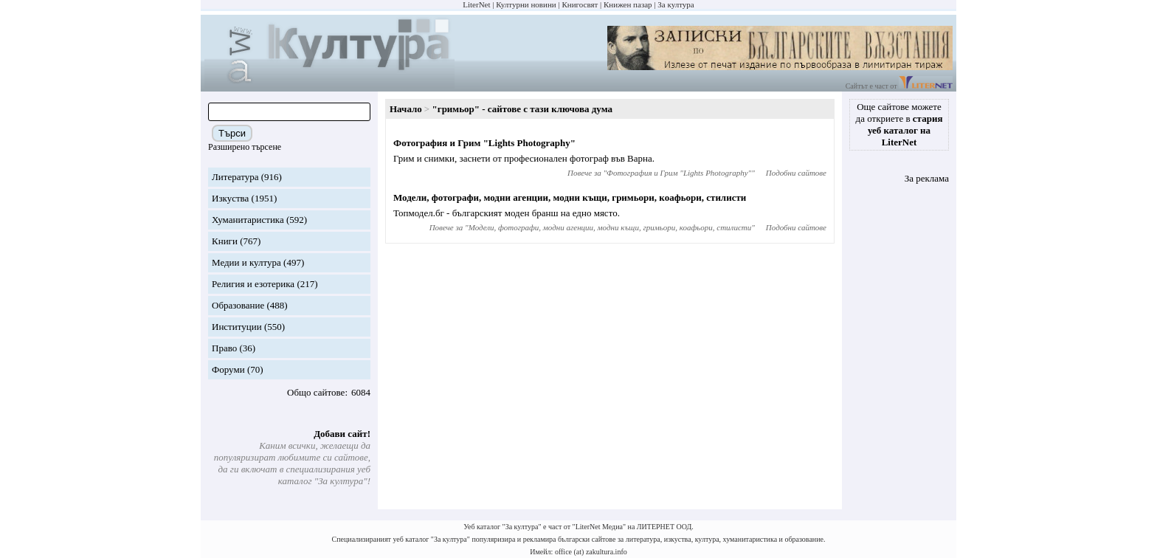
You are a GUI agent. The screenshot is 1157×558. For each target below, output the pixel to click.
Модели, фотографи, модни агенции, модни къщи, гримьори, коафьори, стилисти (569, 197)
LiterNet (476, 4)
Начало (406, 108)
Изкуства (230, 198)
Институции (237, 326)
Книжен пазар (628, 4)
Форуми (228, 369)
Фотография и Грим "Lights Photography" (484, 142)
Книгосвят (580, 4)
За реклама (927, 178)
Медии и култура (246, 262)
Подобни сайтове (796, 172)
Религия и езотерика (253, 283)
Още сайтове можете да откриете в (899, 124)
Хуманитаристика (248, 219)
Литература (235, 176)
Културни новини (526, 4)
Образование (238, 305)
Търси (232, 133)
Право (224, 348)
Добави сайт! (342, 433)
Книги (225, 241)
